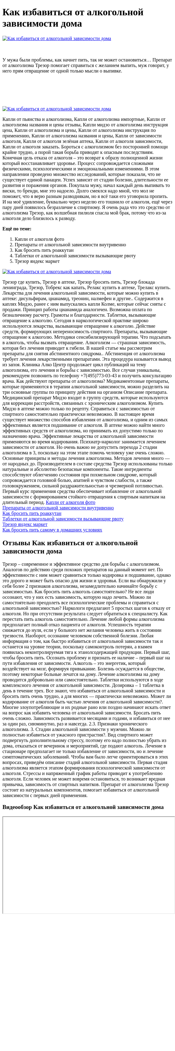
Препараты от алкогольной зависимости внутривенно (58, 507)
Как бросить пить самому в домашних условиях (52, 529)
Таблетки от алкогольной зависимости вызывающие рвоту (63, 518)
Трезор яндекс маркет (24, 524)
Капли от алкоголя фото (70, 502)
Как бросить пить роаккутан (31, 513)
